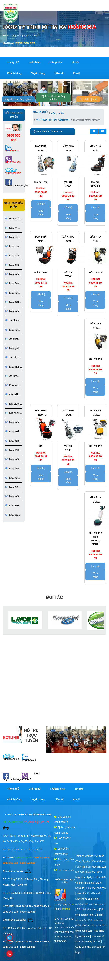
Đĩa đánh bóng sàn (12, 404)
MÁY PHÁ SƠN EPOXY (12, 505)
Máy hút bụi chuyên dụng (11, 487)
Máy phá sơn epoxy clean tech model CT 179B (68, 413)
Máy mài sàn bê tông (12, 274)
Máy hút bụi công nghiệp (11, 237)
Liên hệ (59, 73)
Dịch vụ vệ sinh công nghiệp (53, 98)
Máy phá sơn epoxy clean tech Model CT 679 (40, 239)
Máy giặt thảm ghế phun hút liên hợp (12, 348)
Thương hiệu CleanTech (53, 120)
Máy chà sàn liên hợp (12, 256)
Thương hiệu (57, 788)
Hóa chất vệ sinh (88, 99)
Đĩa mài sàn (11, 394)
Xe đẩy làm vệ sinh (13, 357)
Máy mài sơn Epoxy (12, 496)
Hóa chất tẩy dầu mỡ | (89, 893)
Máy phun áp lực (12, 265)
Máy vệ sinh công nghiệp (18, 99)
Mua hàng (41, 212)
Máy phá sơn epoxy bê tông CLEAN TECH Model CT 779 (40, 149)
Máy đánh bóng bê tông (12, 283)
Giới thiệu (34, 62)
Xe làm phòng (11, 376)
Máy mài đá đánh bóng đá (13, 302)
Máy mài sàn (12, 422)
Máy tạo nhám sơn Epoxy (11, 515)
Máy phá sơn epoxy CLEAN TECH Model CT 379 (95, 326)
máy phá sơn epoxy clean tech (40, 413)
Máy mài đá (12, 459)
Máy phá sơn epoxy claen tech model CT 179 (95, 413)
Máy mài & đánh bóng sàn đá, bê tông (13, 367)
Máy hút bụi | (84, 866)
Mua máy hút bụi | (92, 941)
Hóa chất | (90, 925)
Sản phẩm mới (64, 870)
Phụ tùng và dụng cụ (12, 385)
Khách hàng (14, 73)
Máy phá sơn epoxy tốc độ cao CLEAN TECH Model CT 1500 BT (95, 149)
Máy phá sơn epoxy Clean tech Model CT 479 (95, 239)
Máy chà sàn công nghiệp (12, 246)
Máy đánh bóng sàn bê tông (12, 450)
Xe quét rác (11, 339)
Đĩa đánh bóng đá (12, 413)
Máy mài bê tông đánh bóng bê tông (12, 311)
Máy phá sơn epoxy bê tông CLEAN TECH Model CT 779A (68, 149)
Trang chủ (13, 62)
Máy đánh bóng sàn (12, 441)
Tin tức (76, 62)
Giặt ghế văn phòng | (88, 909)
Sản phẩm (56, 62)
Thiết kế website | (85, 856)
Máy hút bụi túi (11, 293)
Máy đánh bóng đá (12, 468)
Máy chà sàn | (94, 872)
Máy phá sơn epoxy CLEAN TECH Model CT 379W (68, 239)
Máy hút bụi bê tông (11, 478)
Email (76, 73)
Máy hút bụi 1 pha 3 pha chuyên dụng (11, 330)
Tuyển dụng (38, 73)
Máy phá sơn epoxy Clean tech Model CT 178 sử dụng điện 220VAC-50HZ (95, 500)
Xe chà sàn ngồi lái (13, 320)
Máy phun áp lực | (85, 877)
